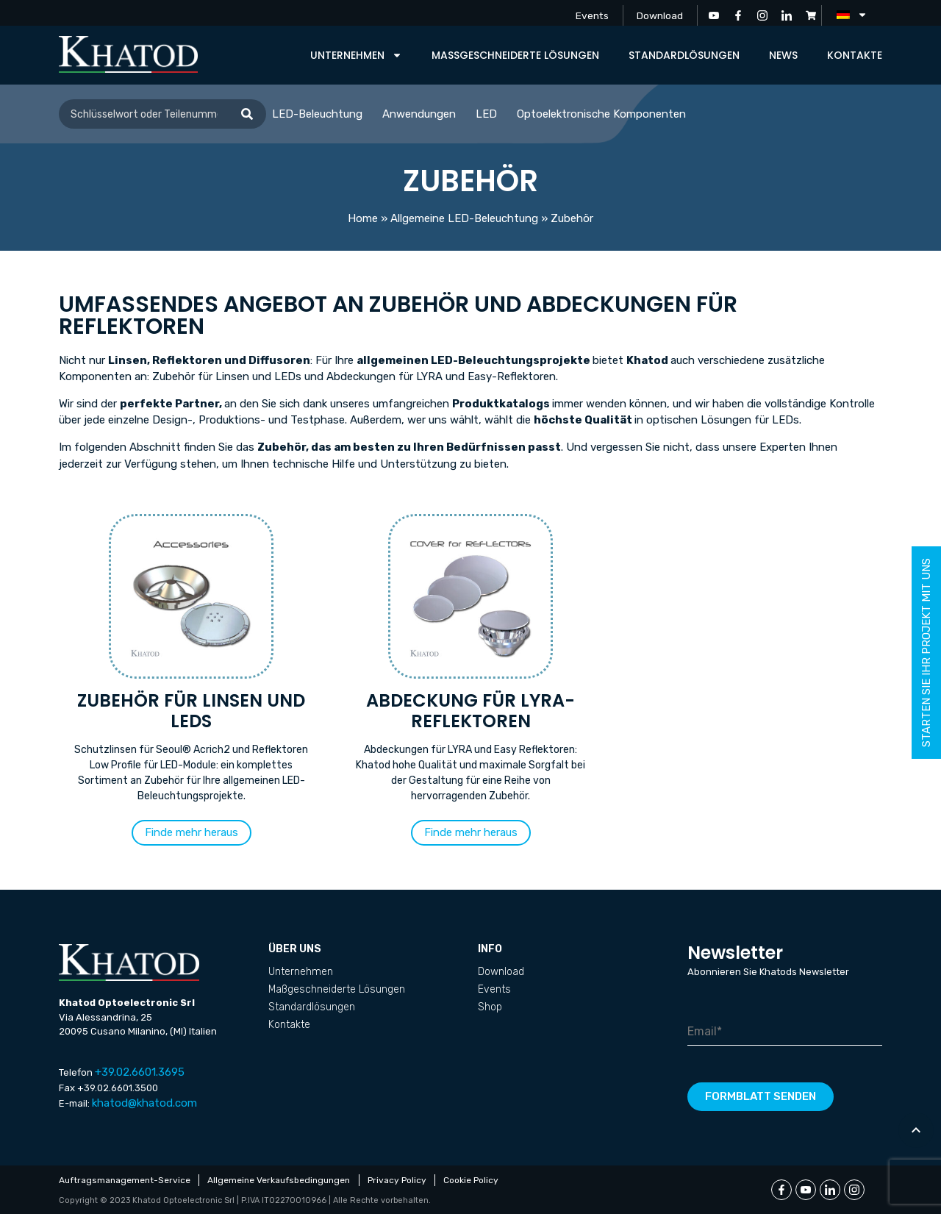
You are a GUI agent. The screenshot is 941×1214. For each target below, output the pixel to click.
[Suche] (247, 114)
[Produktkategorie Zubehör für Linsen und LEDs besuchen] (191, 663)
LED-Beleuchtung (317, 114)
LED (486, 114)
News (783, 55)
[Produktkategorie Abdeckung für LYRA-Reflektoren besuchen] (470, 663)
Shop (490, 1007)
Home (363, 218)
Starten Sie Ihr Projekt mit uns (926, 652)
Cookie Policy (474, 1180)
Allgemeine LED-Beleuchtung (464, 218)
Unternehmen (356, 55)
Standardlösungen (684, 55)
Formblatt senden (760, 1096)
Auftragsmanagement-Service (124, 1180)
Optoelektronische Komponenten (601, 114)
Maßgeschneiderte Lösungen (515, 55)
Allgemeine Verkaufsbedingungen (280, 1180)
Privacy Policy (399, 1180)
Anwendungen (419, 114)
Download (659, 15)
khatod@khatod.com (144, 1103)
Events (589, 15)
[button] (191, 833)
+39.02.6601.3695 (140, 1072)
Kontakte (854, 55)
